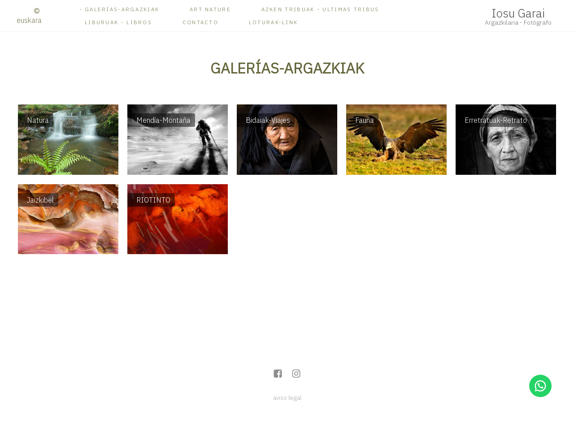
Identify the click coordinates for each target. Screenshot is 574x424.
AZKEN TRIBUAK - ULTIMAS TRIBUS (320, 9)
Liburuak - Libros (118, 22)
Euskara (29, 20)
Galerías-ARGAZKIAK (122, 9)
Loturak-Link (273, 22)
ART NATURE (210, 9)
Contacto (200, 22)
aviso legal (287, 398)
